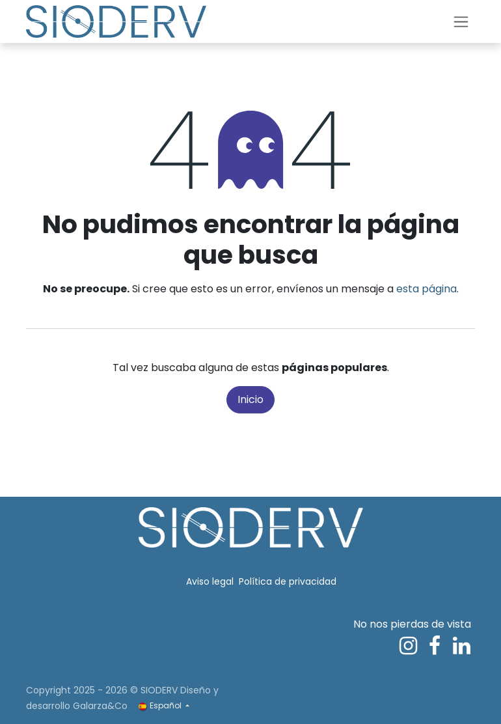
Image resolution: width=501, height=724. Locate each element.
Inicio (250, 399)
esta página (426, 288)
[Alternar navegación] (461, 21)
